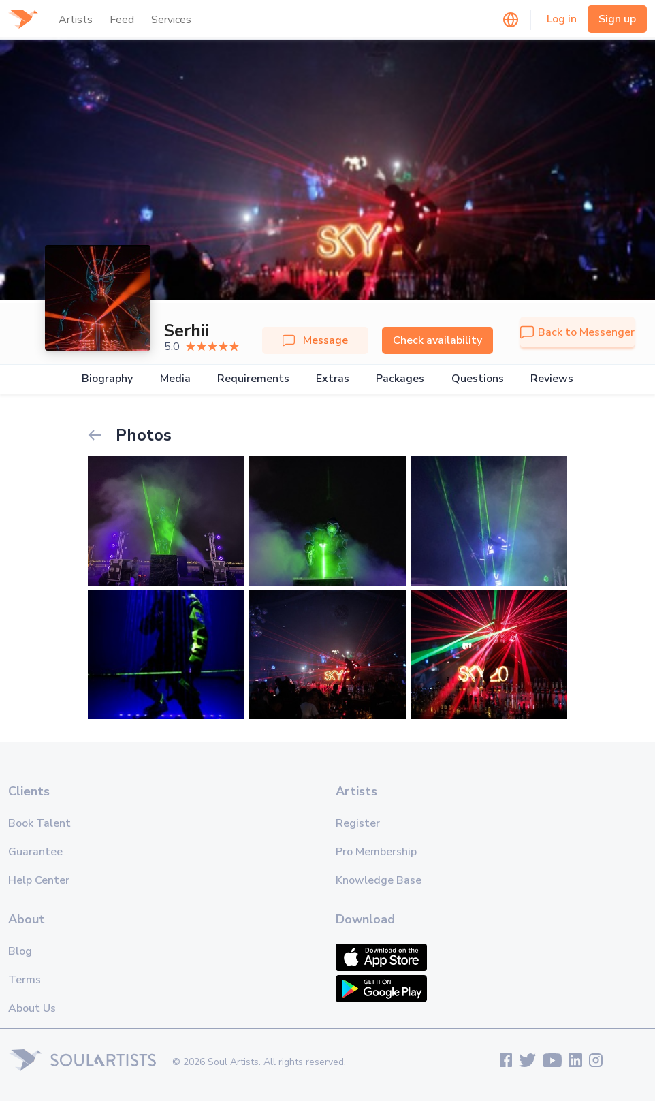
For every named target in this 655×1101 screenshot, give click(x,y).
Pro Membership (376, 852)
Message (315, 340)
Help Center (38, 880)
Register (358, 823)
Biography (107, 379)
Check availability (437, 340)
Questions (477, 379)
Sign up (617, 19)
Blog (20, 951)
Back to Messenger (577, 332)
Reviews (551, 379)
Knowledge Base (378, 880)
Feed (122, 19)
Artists (76, 19)
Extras (332, 379)
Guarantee (35, 852)
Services (171, 19)
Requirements (253, 379)
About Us (32, 1008)
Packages (400, 379)
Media (175, 379)
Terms (24, 980)
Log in (562, 19)
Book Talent (39, 823)
